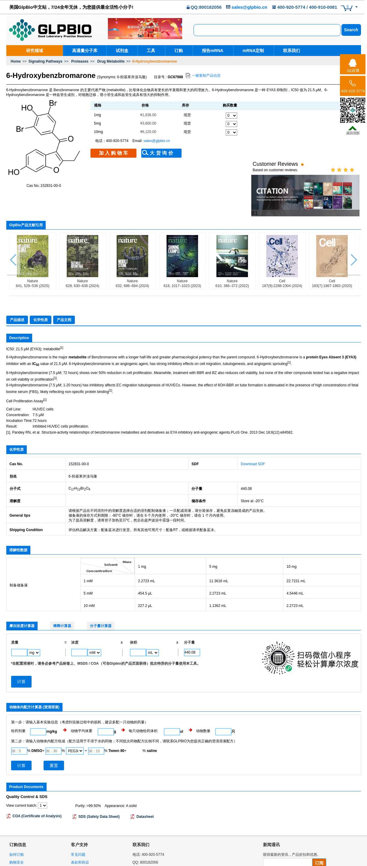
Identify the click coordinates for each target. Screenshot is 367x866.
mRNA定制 (250, 50)
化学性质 (40, 293)
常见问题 (78, 827)
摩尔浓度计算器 (22, 599)
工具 (151, 50)
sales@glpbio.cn (249, 7)
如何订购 (16, 827)
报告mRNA (211, 50)
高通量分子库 (84, 50)
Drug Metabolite (111, 61)
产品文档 (64, 293)
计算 (21, 738)
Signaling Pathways (46, 61)
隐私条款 (303, 844)
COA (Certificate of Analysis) (37, 789)
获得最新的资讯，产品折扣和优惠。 (292, 827)
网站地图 (78, 851)
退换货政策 (18, 851)
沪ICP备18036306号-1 (343, 863)
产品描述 (17, 293)
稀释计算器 (62, 599)
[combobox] (267, 30)
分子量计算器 (101, 599)
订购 (177, 50)
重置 (54, 738)
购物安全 (16, 835)
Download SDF (253, 437)
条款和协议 (80, 835)
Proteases (79, 61)
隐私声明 (78, 843)
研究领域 (34, 50)
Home (16, 61)
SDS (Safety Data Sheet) (99, 789)
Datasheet (145, 789)
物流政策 (16, 843)
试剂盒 (122, 50)
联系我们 (287, 50)
